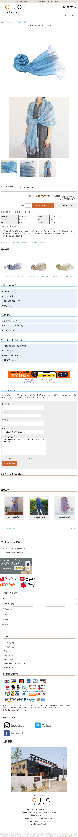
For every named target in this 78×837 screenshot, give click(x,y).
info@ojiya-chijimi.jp (41, 825)
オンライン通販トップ (11, 647)
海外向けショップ (10, 672)
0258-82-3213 (33, 822)
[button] (69, 16)
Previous (5, 267)
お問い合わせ (8, 663)
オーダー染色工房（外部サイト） (15, 667)
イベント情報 (8, 659)
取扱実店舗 (7, 655)
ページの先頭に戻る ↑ (71, 532)
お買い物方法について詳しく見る (14, 714)
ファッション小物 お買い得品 (16, 22)
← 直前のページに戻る (7, 532)
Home (2, 22)
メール (43, 397)
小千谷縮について (10, 651)
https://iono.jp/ (42, 828)
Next (72, 267)
